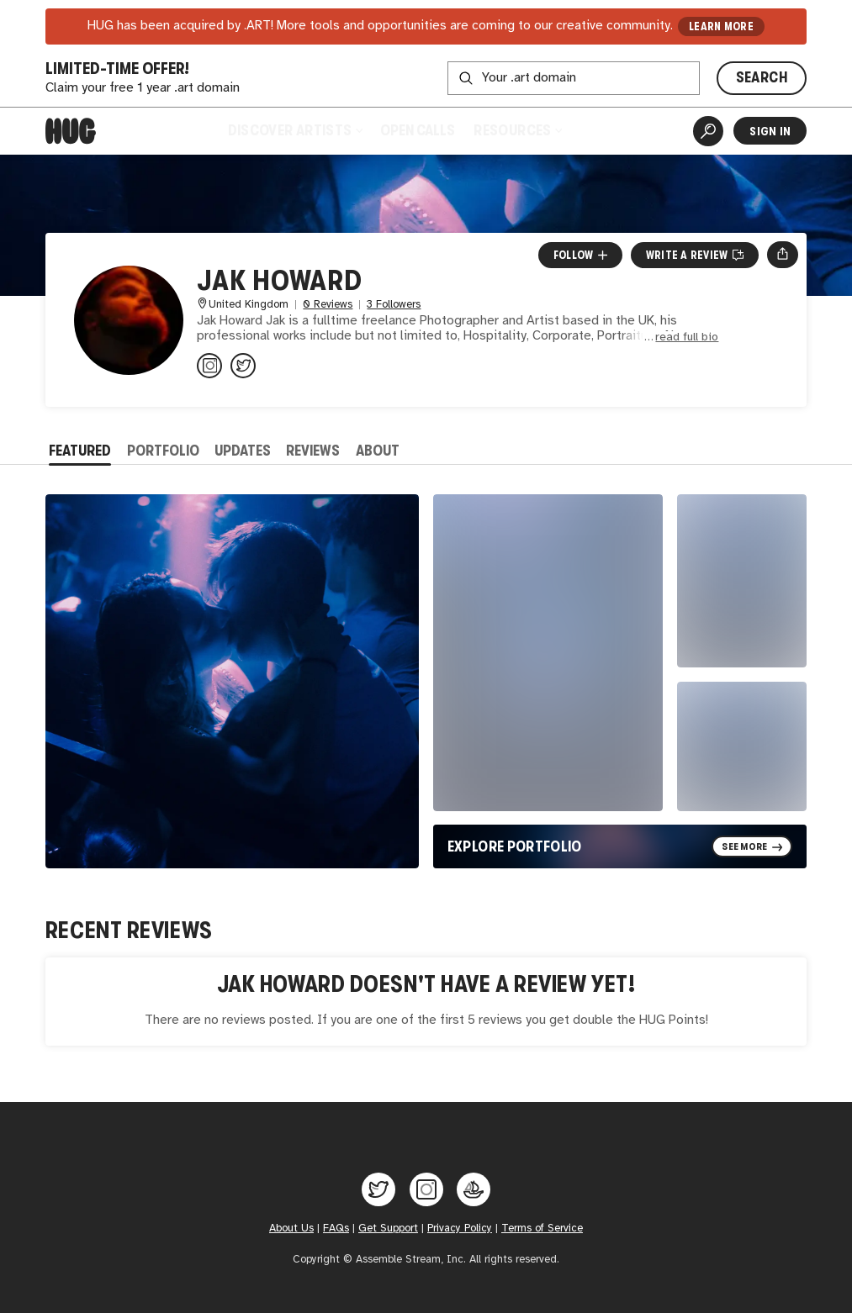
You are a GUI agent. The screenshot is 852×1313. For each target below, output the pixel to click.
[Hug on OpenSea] (473, 1189)
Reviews (313, 450)
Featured (80, 450)
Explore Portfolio (514, 846)
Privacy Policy (459, 1228)
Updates (242, 450)
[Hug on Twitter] (378, 1189)
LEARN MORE (721, 26)
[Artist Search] (708, 131)
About (378, 450)
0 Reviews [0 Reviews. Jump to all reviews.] (327, 304)
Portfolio (163, 450)
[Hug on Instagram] (426, 1189)
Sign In (770, 131)
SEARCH (761, 77)
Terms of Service (542, 1228)
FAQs (336, 1228)
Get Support (388, 1228)
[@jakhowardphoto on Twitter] (243, 365)
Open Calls (417, 130)
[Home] (70, 131)
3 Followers (394, 304)
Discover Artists (295, 130)
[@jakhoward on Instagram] (209, 365)
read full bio (686, 337)
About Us (291, 1228)
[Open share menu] (782, 254)
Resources (517, 130)
